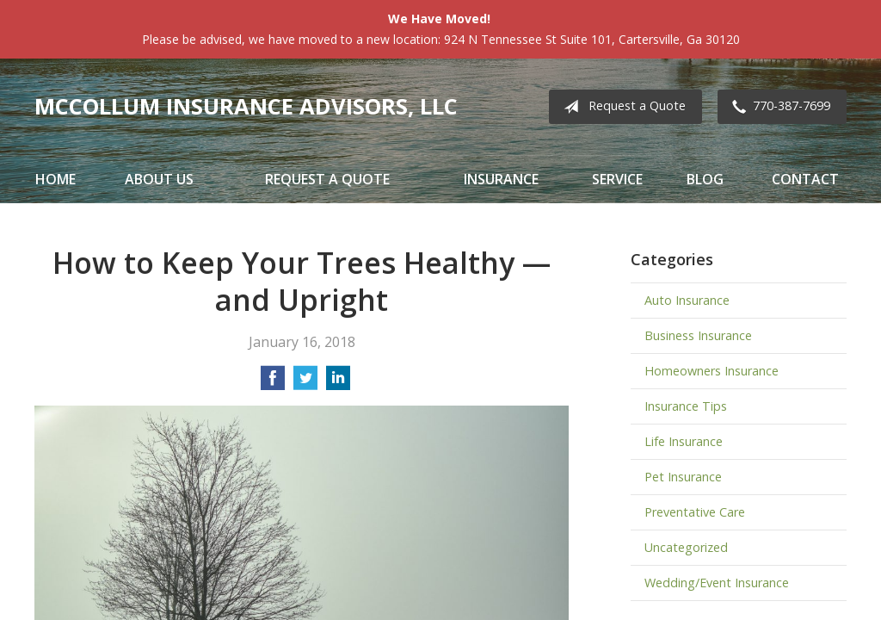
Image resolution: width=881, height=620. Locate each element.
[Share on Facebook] (273, 383)
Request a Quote (621, 106)
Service (617, 179)
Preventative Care (694, 512)
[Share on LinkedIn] (338, 383)
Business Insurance (698, 335)
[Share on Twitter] (305, 383)
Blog (705, 179)
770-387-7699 (777, 106)
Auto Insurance (687, 300)
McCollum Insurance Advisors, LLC (246, 106)
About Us (159, 179)
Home (55, 179)
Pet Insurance (683, 476)
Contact (805, 179)
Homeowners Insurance (711, 371)
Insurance (501, 179)
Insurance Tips (685, 406)
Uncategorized (686, 547)
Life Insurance (683, 441)
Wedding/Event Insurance (716, 582)
